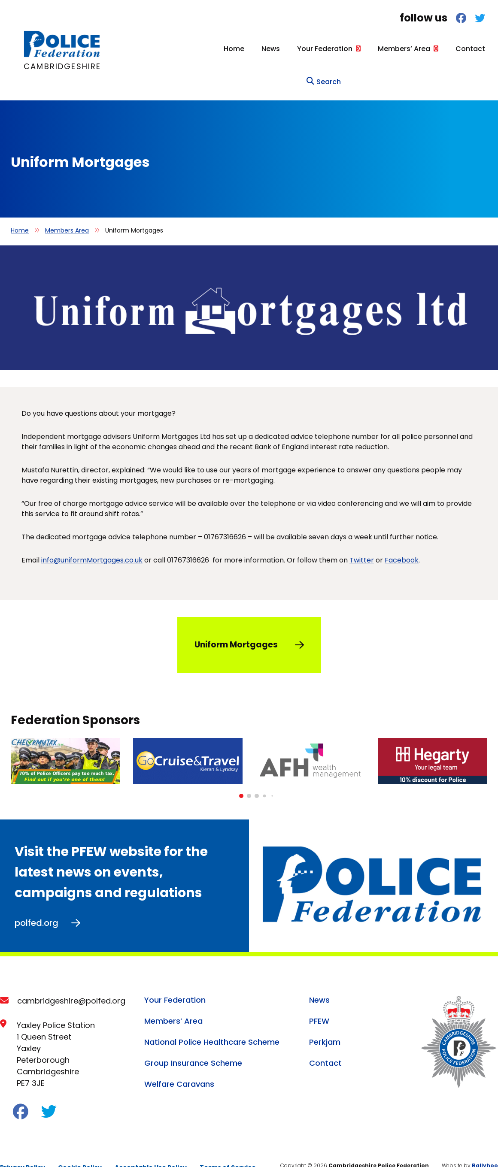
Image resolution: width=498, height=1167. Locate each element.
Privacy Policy (22, 1149)
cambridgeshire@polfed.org (71, 982)
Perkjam (324, 1023)
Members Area (67, 212)
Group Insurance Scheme (193, 1044)
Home (182, 49)
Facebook (402, 542)
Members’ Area (352, 49)
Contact (419, 49)
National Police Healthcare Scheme (211, 1023)
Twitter (361, 542)
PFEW (319, 1002)
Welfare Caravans (179, 1065)
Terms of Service (228, 1149)
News (219, 49)
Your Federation (273, 49)
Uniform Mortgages (236, 626)
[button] (241, 778)
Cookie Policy (80, 1149)
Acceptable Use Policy (151, 1149)
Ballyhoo (485, 1147)
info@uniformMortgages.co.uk (92, 542)
